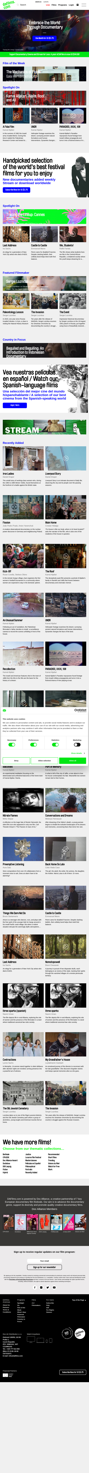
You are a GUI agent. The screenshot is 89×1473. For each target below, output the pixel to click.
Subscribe (50, 1393)
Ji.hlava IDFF (67, 1321)
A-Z (33, 1393)
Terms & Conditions (7, 1401)
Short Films (52, 1247)
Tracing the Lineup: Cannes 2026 (13, 50)
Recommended (53, 1244)
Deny (16, 761)
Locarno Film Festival (33, 1247)
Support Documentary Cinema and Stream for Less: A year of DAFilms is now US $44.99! (44, 54)
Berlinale (6, 1244)
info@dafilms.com (16, 1447)
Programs (62, 5)
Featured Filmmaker (16, 317)
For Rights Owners (50, 1401)
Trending (51, 1250)
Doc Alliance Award (10, 1250)
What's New (20, 1403)
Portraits (28, 1259)
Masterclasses (31, 1250)
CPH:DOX (6, 1247)
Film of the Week (14, 63)
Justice (28, 1244)
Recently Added (13, 532)
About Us (7, 1396)
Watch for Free (53, 1256)
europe (46, 2)
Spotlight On (11, 102)
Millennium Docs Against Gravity (32, 1322)
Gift (47, 1398)
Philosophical (30, 1256)
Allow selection (44, 761)
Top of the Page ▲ (79, 1391)
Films (53, 5)
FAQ (48, 1396)
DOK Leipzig (7, 1256)
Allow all (72, 761)
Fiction (5, 1259)
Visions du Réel (53, 1253)
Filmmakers (36, 1396)
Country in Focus (14, 399)
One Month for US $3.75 (44, 38)
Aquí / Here (15, 480)
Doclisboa (6, 1253)
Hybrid (5, 1262)
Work (50, 1259)
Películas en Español (32, 1253)
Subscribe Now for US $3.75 (19, 220)
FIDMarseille (55, 1321)
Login (71, 5)
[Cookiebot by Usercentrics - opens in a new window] (76, 710)
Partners (6, 1398)
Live (48, 5)
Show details (76, 753)
